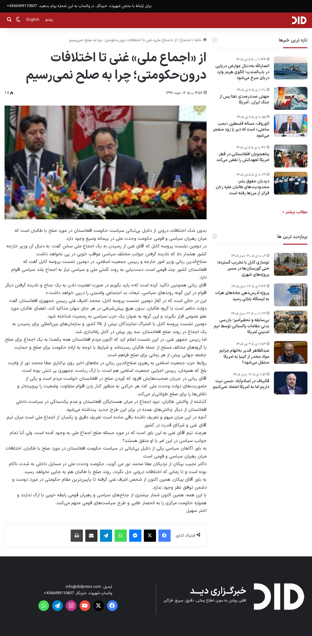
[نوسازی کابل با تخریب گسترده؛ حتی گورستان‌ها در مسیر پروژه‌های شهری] (290, 264)
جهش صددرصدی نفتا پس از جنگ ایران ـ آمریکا (244, 100)
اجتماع (185, 40)
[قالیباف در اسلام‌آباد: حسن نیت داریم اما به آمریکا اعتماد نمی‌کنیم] (290, 383)
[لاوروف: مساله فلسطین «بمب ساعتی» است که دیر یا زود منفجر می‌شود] (290, 125)
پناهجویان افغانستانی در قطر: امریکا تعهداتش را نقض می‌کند (242, 157)
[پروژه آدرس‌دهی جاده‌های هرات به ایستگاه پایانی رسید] (290, 294)
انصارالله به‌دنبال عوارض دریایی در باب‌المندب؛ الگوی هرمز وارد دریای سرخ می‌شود (242, 72)
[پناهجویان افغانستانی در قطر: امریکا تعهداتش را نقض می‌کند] (290, 156)
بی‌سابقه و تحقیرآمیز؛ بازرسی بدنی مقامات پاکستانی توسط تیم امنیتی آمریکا (241, 326)
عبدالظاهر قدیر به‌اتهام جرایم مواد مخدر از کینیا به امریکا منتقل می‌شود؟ (244, 357)
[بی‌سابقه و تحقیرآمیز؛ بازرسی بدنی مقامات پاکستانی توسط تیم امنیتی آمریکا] (290, 322)
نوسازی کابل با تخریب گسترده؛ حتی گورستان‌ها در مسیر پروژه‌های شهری (243, 269)
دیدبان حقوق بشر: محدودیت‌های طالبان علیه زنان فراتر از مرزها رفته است (242, 187)
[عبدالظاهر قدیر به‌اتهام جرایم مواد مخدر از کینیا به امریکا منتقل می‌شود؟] (290, 352)
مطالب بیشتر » (294, 212)
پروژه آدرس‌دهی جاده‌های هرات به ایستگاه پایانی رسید (242, 296)
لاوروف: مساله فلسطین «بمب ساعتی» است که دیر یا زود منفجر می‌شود (241, 130)
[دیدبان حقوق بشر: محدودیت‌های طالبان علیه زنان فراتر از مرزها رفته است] (290, 183)
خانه (201, 40)
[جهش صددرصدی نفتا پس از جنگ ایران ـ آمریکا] (290, 98)
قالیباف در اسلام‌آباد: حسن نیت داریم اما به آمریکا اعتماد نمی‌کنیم (241, 384)
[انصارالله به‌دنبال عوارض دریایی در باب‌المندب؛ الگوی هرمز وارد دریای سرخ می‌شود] (290, 67)
